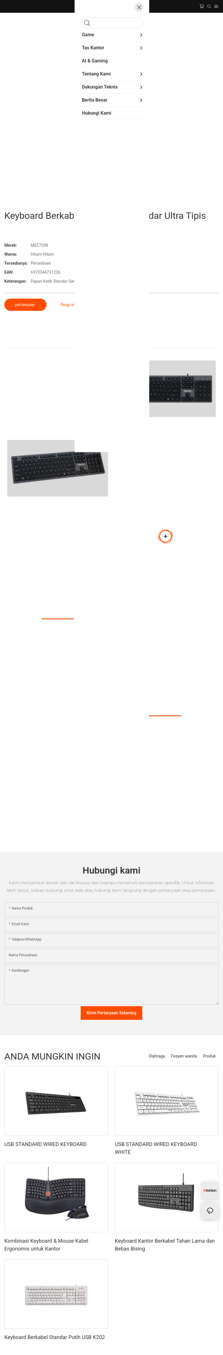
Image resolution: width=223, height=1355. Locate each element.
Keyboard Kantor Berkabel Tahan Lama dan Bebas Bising (165, 1245)
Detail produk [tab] (112, 342)
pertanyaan (25, 304)
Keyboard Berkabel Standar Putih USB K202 (54, 1337)
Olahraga (157, 1056)
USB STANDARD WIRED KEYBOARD (45, 1144)
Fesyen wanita (184, 1056)
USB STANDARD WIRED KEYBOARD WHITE (156, 1148)
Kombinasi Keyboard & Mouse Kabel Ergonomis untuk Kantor (46, 1245)
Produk (209, 1056)
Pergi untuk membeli (79, 304)
